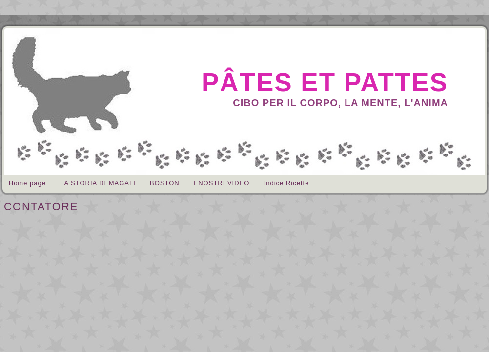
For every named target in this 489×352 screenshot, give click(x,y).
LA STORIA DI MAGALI (98, 183)
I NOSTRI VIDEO (221, 183)
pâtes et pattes (325, 82)
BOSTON (165, 183)
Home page (27, 183)
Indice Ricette (286, 183)
